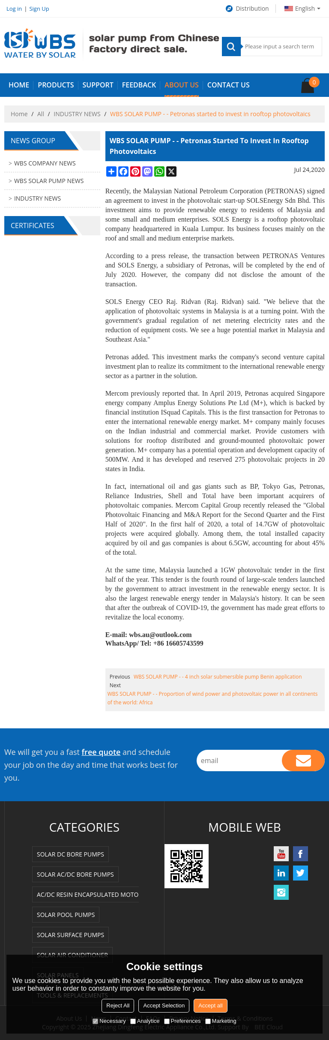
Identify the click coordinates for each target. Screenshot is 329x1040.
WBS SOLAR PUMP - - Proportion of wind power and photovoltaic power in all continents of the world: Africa (213, 698)
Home (19, 114)
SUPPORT (98, 85)
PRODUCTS (56, 85)
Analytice (145, 1021)
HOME (19, 85)
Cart (314, 82)
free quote (101, 752)
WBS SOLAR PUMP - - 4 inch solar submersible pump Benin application (218, 676)
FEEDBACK (139, 85)
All (40, 114)
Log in (14, 8)
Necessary (109, 1021)
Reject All (117, 1005)
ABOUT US (181, 85)
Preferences (182, 1021)
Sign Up (39, 8)
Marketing (220, 1021)
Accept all (210, 1005)
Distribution (247, 8)
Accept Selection (164, 1005)
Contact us (228, 85)
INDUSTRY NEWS (77, 114)
